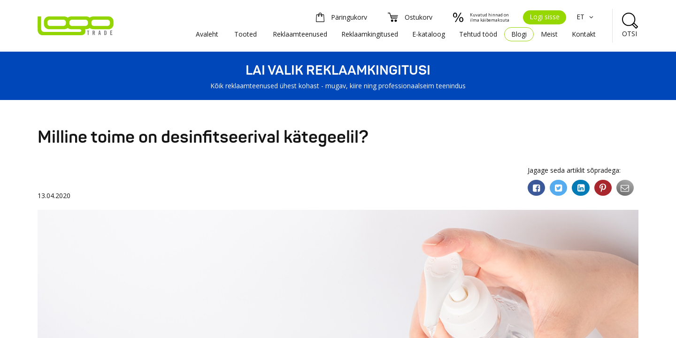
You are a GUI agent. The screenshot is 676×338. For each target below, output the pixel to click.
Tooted (245, 34)
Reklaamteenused (300, 34)
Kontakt (584, 34)
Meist (549, 34)
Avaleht (207, 34)
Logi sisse (545, 16)
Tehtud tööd (478, 34)
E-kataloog (428, 34)
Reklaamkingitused (369, 34)
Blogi (519, 34)
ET (586, 16)
